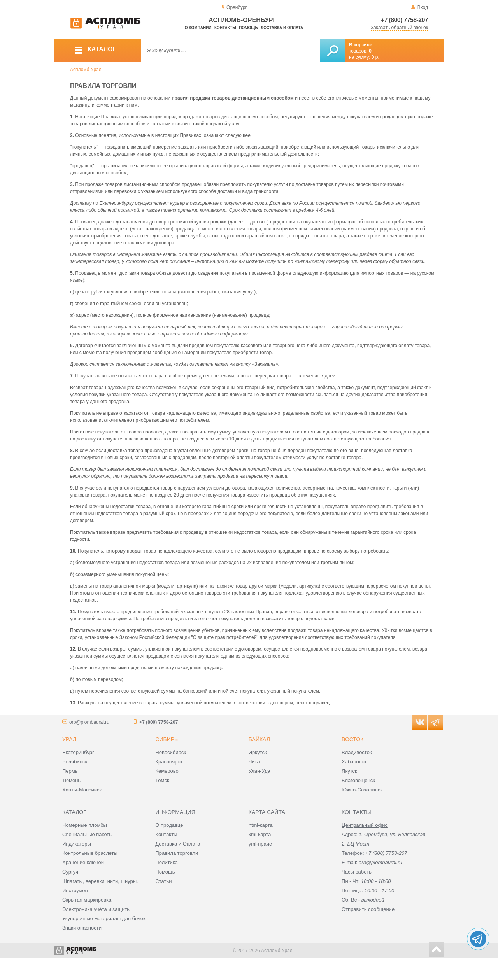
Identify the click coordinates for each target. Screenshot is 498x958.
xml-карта (260, 834)
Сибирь (166, 739)
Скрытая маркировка (86, 900)
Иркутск (258, 752)
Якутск (349, 771)
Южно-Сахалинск (362, 790)
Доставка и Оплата (177, 844)
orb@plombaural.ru (89, 722)
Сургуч (70, 872)
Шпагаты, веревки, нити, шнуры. (100, 881)
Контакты (225, 28)
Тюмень (71, 780)
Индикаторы (76, 844)
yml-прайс (260, 844)
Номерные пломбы (84, 825)
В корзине (360, 44)
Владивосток (357, 752)
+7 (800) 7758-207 (404, 20)
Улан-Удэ (259, 771)
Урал (69, 739)
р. (375, 57)
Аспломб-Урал (86, 69)
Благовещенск (358, 780)
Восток (352, 739)
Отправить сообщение (368, 909)
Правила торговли (176, 853)
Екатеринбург (78, 752)
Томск (162, 780)
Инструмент (76, 890)
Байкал (259, 739)
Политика (166, 862)
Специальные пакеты (87, 834)
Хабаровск (354, 762)
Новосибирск (170, 752)
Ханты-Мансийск (82, 790)
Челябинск (74, 762)
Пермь (70, 771)
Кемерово (166, 771)
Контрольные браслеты (89, 853)
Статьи (163, 881)
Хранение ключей (83, 862)
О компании (198, 28)
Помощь (248, 28)
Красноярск (168, 762)
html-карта (261, 825)
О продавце (169, 825)
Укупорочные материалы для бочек (104, 918)
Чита (254, 762)
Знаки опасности (82, 928)
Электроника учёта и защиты (96, 909)
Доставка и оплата (282, 28)
